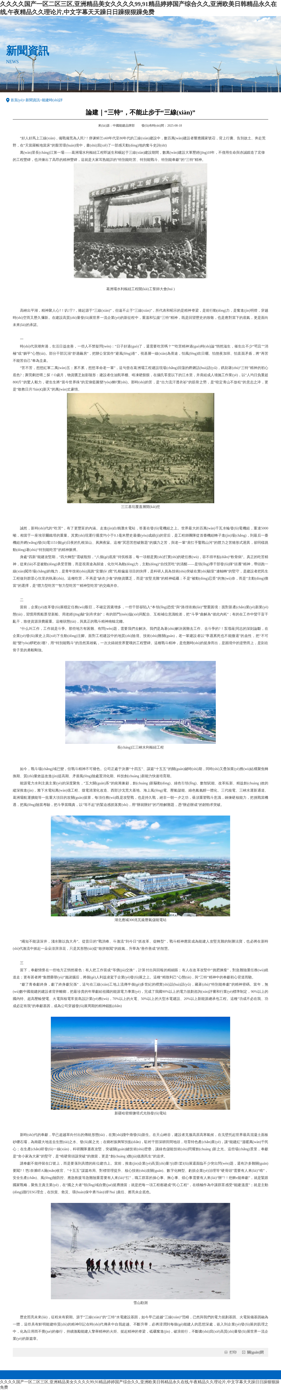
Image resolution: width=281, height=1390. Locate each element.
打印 (233, 1352)
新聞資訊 (33, 100)
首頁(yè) (17, 100)
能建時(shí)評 (52, 100)
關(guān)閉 (255, 1352)
